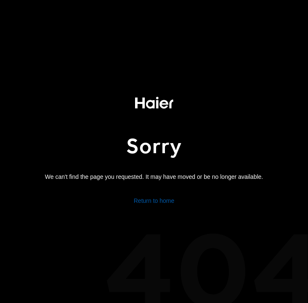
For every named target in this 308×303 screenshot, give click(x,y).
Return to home (154, 200)
